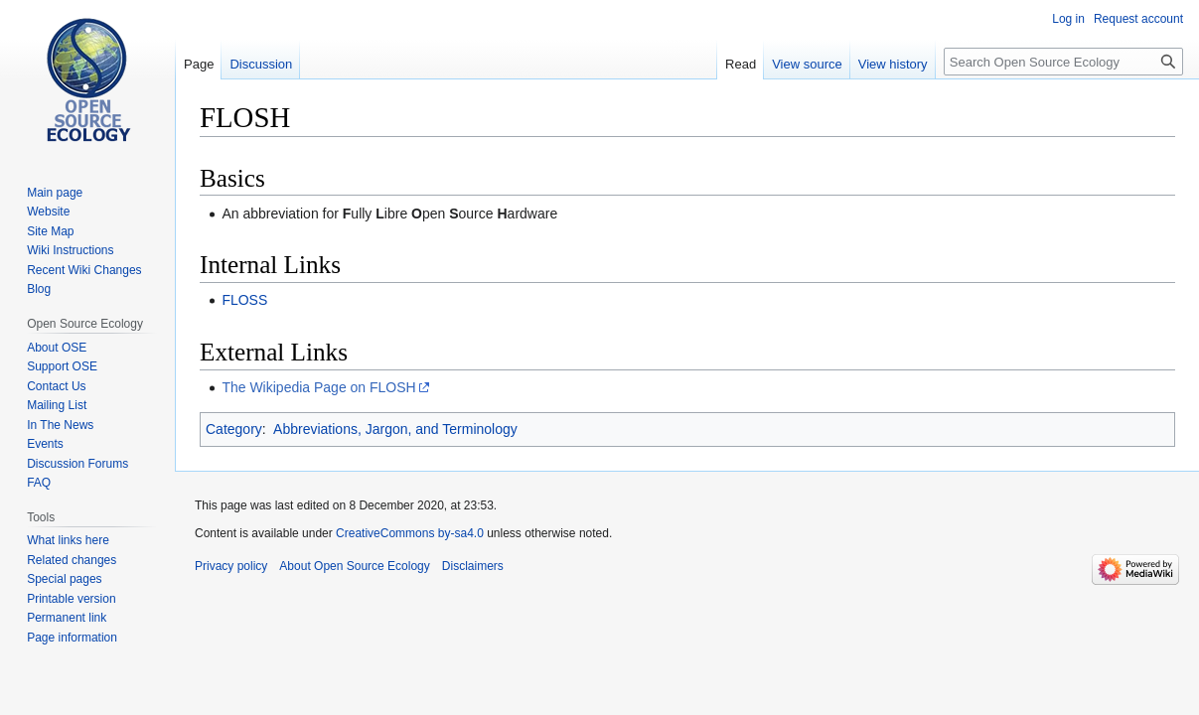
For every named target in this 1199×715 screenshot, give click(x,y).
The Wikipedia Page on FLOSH (318, 387)
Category (234, 429)
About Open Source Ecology (354, 566)
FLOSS (244, 300)
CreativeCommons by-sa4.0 (410, 533)
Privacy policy (231, 566)
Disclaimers (473, 566)
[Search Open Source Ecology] (1063, 61)
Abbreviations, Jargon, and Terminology (395, 429)
